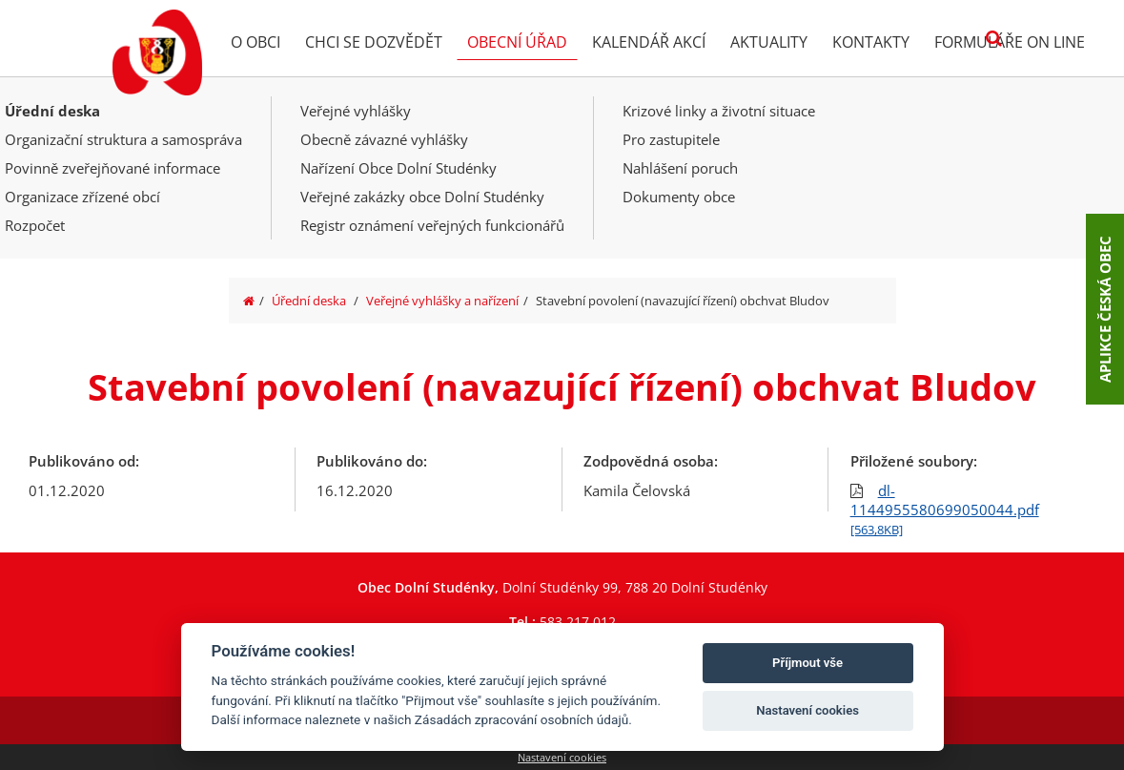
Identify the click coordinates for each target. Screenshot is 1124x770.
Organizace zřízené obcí (82, 196)
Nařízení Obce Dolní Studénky (398, 167)
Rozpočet (35, 225)
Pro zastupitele (671, 139)
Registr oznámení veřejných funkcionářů (432, 225)
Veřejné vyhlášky (355, 110)
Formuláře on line (1009, 41)
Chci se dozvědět (373, 41)
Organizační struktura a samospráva (123, 139)
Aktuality (768, 41)
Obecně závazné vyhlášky (384, 139)
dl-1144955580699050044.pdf (944, 509)
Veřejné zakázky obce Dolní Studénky (422, 196)
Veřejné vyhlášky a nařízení (442, 300)
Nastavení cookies (562, 757)
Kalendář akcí (648, 41)
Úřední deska (52, 110)
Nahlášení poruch (680, 167)
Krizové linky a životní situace (719, 110)
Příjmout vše (807, 663)
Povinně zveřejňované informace (112, 167)
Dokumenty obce (679, 196)
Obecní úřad (517, 41)
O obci (255, 41)
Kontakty (870, 41)
